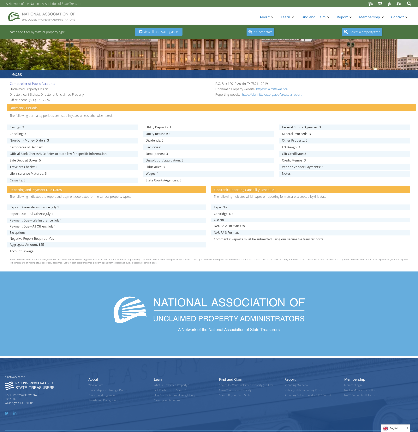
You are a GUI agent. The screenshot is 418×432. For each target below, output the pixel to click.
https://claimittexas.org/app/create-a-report (272, 94)
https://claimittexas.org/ (272, 89)
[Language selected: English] (395, 428)
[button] (267, 17)
